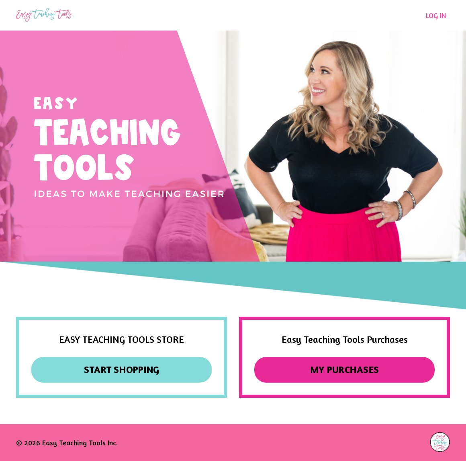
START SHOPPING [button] (121, 369)
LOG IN (436, 15)
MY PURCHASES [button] (344, 369)
